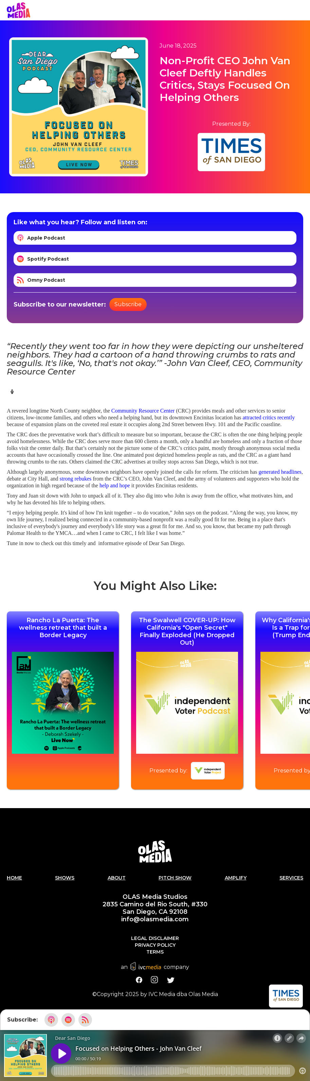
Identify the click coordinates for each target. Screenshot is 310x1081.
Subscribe (128, 304)
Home (14, 878)
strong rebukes (76, 479)
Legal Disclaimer (155, 938)
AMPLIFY (236, 878)
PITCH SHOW (175, 878)
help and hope (114, 485)
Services (291, 878)
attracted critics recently (269, 417)
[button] (303, 10)
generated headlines (280, 472)
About (117, 878)
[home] (18, 10)
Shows (64, 878)
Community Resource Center (143, 411)
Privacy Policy (155, 945)
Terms (155, 952)
